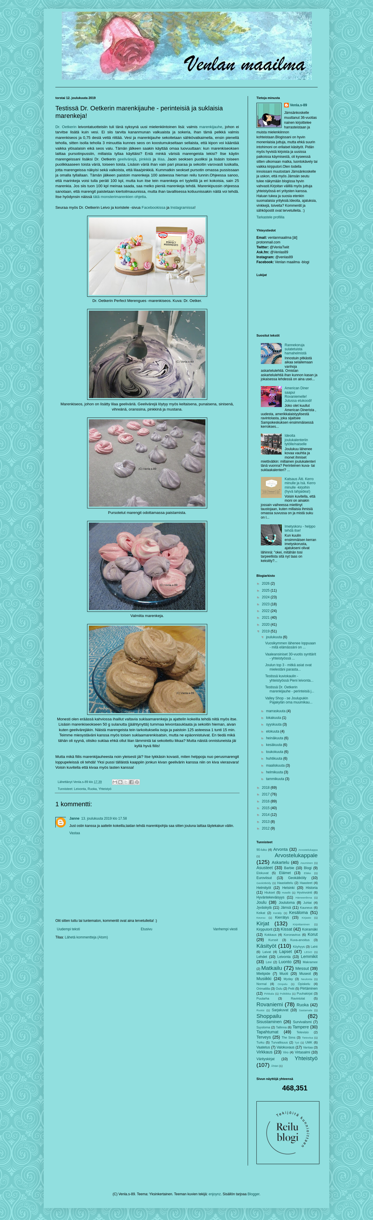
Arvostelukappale (296, 855)
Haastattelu (285, 883)
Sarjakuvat (280, 1010)
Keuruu (260, 917)
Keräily (277, 913)
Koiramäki (310, 929)
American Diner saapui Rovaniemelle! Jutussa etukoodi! (298, 394)
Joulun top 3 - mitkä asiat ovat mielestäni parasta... (288, 667)
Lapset (285, 951)
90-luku (261, 849)
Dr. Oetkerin (65, 127)
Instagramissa (182, 207)
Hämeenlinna (303, 897)
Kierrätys (282, 917)
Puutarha (262, 998)
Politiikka (285, 993)
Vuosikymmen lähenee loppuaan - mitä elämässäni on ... (290, 645)
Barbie (289, 868)
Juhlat (307, 902)
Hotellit (286, 892)
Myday (288, 979)
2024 (266, 597)
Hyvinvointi (304, 892)
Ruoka (92, 789)
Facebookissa (153, 207)
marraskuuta (276, 711)
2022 (266, 611)
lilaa (161, 159)
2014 (266, 815)
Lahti (314, 946)
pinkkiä (145, 159)
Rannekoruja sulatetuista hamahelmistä (296, 349)
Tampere (301, 1027)
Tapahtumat (267, 1032)
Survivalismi (302, 1022)
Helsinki (288, 888)
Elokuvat (262, 873)
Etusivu (146, 929)
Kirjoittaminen (301, 924)
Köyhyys (299, 946)
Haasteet (306, 883)
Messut (302, 968)
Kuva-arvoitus (299, 940)
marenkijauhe (210, 127)
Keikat (260, 913)
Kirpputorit (264, 929)
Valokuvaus (285, 1047)
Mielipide (263, 974)
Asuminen (306, 862)
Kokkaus (270, 934)
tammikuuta (275, 779)
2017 (266, 794)
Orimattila (263, 988)
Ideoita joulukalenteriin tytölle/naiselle (296, 440)
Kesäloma (298, 912)
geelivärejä (127, 159)
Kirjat (262, 923)
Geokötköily (263, 883)
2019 (266, 631)
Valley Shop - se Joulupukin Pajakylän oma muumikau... (288, 700)
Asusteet (264, 867)
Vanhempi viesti (225, 929)
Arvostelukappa (308, 849)
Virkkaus (264, 1052)
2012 (266, 828)
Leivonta (80, 789)
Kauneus (306, 907)
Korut (313, 934)
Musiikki (263, 978)
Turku (260, 1042)
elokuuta (273, 731)
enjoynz (215, 1194)
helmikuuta (275, 772)
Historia (312, 888)
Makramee (310, 962)
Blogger (253, 1194)
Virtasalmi (302, 1052)
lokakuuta (274, 718)
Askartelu (280, 862)
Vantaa (308, 1047)
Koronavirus (292, 934)
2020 (266, 625)
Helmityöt (263, 888)
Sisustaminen (268, 1021)
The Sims (288, 1037)
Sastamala (305, 1010)
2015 (266, 808)
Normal (261, 984)
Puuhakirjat (304, 993)
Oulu (279, 988)
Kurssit (273, 940)
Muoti (283, 974)
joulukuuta (274, 637)
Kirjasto (306, 917)
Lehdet (261, 957)
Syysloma (263, 1027)
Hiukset (269, 892)
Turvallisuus (279, 1042)
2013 (266, 822)
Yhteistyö (104, 789)
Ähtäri (274, 1065)
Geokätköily (297, 878)
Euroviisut (264, 878)
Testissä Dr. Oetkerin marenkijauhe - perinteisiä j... (289, 689)
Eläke (307, 873)
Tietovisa (307, 1037)
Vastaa (74, 833)
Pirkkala (269, 993)
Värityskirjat (265, 1059)
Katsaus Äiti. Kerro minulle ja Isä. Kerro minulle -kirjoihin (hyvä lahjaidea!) (300, 485)
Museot (305, 974)
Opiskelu (304, 984)
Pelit (291, 988)
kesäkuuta (274, 745)
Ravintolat (298, 998)
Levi (269, 962)
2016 (266, 801)
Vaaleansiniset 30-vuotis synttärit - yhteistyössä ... (290, 656)
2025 (266, 590)
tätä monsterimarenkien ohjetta (119, 197)
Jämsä (286, 908)
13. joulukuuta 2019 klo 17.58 (104, 818)
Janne (74, 818)
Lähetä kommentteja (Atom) (86, 937)
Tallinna (281, 1027)
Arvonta (280, 849)
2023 (266, 604)
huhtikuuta (274, 758)
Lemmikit (309, 956)
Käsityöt (266, 946)
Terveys (263, 1037)
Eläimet (285, 873)
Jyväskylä (264, 908)
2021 (266, 618)
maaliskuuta (276, 765)
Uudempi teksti (68, 929)
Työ (297, 1042)
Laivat (267, 952)
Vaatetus (263, 1047)
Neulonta (306, 979)
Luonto (285, 961)
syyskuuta (274, 724)
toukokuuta (275, 752)
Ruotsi (260, 1010)
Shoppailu (268, 1016)
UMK (308, 1042)
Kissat (286, 929)
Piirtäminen (309, 988)
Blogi (308, 868)
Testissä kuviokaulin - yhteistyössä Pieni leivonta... (289, 678)
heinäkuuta (275, 738)
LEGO (308, 952)
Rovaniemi (269, 1004)
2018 (266, 788)
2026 (266, 583)
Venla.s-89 (298, 105)
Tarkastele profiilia (270, 217)
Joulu (261, 902)
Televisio (303, 1032)
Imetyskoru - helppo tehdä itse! (300, 528)
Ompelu (283, 984)
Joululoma (287, 903)
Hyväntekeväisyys (270, 897)
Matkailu (271, 968)
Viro (285, 1052)
